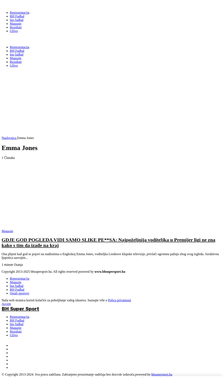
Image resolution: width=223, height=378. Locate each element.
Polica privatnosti (119, 300)
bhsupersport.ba (161, 374)
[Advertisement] (106, 107)
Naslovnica (9, 138)
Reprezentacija (19, 278)
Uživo (14, 335)
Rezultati (16, 331)
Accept (6, 304)
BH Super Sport (20, 39)
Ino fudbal (16, 286)
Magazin (15, 282)
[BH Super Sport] (20, 4)
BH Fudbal (17, 289)
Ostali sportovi (19, 293)
